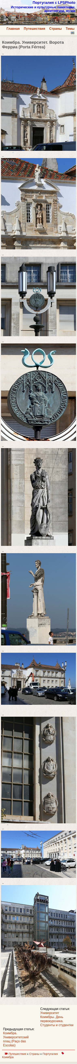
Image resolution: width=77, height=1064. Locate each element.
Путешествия (34, 28)
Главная (13, 28)
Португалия (50, 1053)
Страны (55, 28)
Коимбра (8, 1057)
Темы (70, 28)
